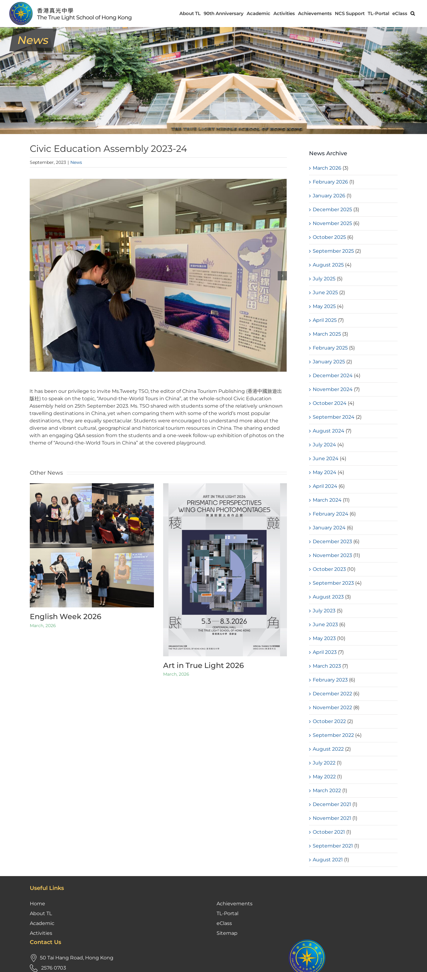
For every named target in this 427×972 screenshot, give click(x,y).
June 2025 (325, 292)
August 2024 (328, 431)
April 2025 (325, 320)
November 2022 (332, 707)
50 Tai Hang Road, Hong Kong (76, 904)
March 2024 (327, 500)
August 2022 (328, 749)
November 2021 (332, 818)
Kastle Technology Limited (388, 962)
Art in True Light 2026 (203, 665)
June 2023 (325, 624)
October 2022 (329, 721)
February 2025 (330, 348)
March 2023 (327, 666)
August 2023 (328, 597)
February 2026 (330, 182)
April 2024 (325, 486)
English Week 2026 (65, 616)
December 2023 (332, 541)
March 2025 (327, 334)
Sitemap (227, 879)
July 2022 (324, 763)
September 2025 (333, 251)
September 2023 (333, 583)
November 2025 (332, 223)
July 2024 (324, 445)
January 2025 (329, 362)
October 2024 (330, 403)
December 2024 (333, 375)
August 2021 (328, 860)
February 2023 (330, 680)
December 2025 (332, 209)
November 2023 (332, 555)
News (76, 162)
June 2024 (326, 458)
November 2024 (333, 389)
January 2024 (329, 528)
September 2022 (333, 735)
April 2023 (325, 652)
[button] (412, 13)
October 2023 (329, 569)
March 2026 (327, 168)
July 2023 (324, 611)
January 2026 (329, 196)
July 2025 (324, 279)
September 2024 (334, 417)
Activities (41, 879)
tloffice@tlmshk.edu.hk (70, 934)
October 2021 (329, 832)
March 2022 (327, 790)
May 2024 (324, 472)
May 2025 (324, 306)
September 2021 (333, 846)
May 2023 (324, 638)
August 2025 (328, 265)
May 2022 (324, 777)
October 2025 (329, 237)
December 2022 (332, 694)
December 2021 (332, 804)
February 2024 (330, 514)
